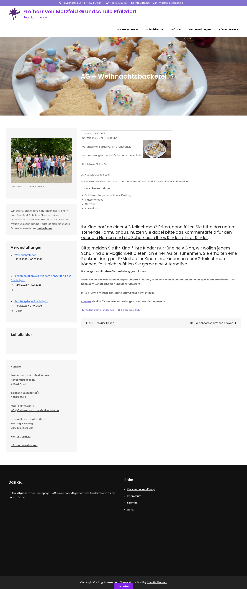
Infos (174, 29)
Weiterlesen (44, 228)
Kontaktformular (21, 436)
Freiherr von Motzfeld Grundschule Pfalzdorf (79, 11)
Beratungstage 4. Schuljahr (31, 301)
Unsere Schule (126, 29)
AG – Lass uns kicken (101, 323)
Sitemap (132, 503)
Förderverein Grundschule (99, 310)
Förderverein (227, 29)
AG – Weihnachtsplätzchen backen (211, 323)
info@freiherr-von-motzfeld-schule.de (157, 3)
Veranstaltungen (200, 29)
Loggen (86, 301)
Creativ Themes (157, 582)
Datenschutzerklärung (141, 489)
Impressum (134, 496)
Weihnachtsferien (25, 255)
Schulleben (153, 29)
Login (130, 509)
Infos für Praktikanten (24, 445)
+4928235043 (116, 3)
